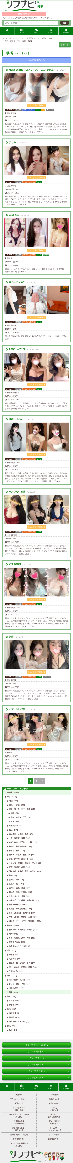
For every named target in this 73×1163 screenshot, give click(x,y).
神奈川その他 (14, 942)
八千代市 (12, 959)
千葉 (9, 950)
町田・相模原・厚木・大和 (19, 938)
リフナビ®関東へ (48, 1051)
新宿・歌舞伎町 (15, 905)
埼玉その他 (13, 988)
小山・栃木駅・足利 (17, 1022)
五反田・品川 (14, 884)
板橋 (12, 822)
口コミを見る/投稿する (36, 105)
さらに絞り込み (36, 60)
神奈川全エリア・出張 (18, 946)
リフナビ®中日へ (48, 1058)
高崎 (10, 1030)
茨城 (9, 996)
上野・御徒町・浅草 (17, 838)
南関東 (9, 792)
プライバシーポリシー (19, 1099)
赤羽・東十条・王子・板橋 (19, 809)
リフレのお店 (54, 1135)
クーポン (51, 31)
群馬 (9, 1026)
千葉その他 (13, 971)
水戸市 (11, 1001)
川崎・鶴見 (13, 934)
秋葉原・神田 (14, 851)
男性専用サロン (19, 1139)
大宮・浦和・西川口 (17, 980)
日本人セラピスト (54, 1109)
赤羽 (12, 813)
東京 (9, 797)
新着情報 (66, 31)
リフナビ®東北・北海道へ (46, 1045)
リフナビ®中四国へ (48, 1071)
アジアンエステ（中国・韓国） (19, 1109)
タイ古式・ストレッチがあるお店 (19, 1115)
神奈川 (9, 925)
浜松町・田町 (14, 880)
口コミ (36, 31)
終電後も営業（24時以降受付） (19, 1122)
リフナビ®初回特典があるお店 (18, 1144)
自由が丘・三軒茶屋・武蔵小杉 (21, 900)
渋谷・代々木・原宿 (17, 896)
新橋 (10, 875)
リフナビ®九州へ (48, 1077)
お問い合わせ (54, 1103)
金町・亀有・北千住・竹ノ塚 (20, 842)
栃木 (9, 1009)
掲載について (54, 1099)
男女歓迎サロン (54, 1139)
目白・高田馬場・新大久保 (19, 913)
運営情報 (18, 1095)
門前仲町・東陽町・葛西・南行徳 (22, 871)
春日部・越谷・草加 (17, 984)
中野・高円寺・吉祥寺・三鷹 (20, 917)
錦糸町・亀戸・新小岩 (18, 846)
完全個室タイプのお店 (19, 1135)
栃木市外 (12, 1013)
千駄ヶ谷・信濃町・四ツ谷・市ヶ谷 (23, 863)
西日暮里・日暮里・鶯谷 (18, 834)
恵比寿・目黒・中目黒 (18, 892)
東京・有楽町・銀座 (17, 867)
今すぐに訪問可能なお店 (54, 1115)
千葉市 (11, 955)
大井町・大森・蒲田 (17, 888)
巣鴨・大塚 (13, 826)
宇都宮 (11, 1017)
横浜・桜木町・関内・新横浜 (20, 930)
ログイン (65, 45)
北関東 (9, 992)
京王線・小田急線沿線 (18, 909)
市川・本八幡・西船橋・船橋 (20, 967)
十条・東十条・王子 (19, 817)
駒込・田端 (13, 830)
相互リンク (19, 1103)
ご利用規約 (54, 1095)
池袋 (10, 801)
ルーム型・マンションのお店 (54, 1129)
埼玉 (9, 976)
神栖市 (11, 1005)
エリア (22, 31)
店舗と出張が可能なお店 (54, 1122)
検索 (64, 23)
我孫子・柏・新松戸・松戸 (19, 963)
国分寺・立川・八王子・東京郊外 (22, 921)
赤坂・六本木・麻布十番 (18, 859)
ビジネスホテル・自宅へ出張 (19, 1129)
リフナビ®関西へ (48, 1064)
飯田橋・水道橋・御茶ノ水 (19, 855)
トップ (7, 31)
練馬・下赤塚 (14, 805)
